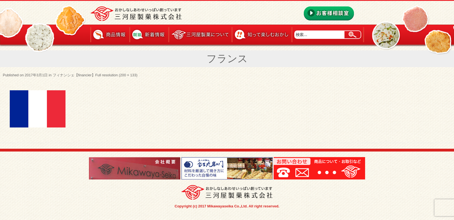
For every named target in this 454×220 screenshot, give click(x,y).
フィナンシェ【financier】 (74, 75)
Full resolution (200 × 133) (116, 75)
